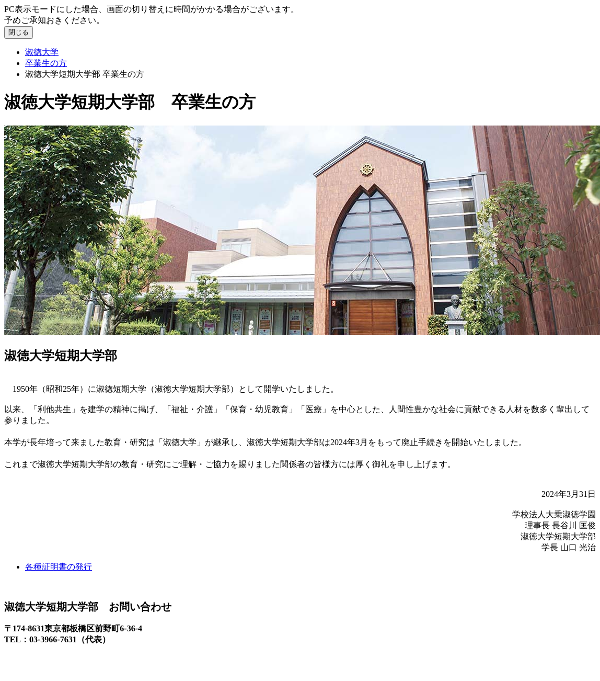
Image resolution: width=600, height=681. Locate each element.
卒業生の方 (46, 63)
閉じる (18, 32)
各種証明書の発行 (58, 566)
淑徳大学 (42, 52)
